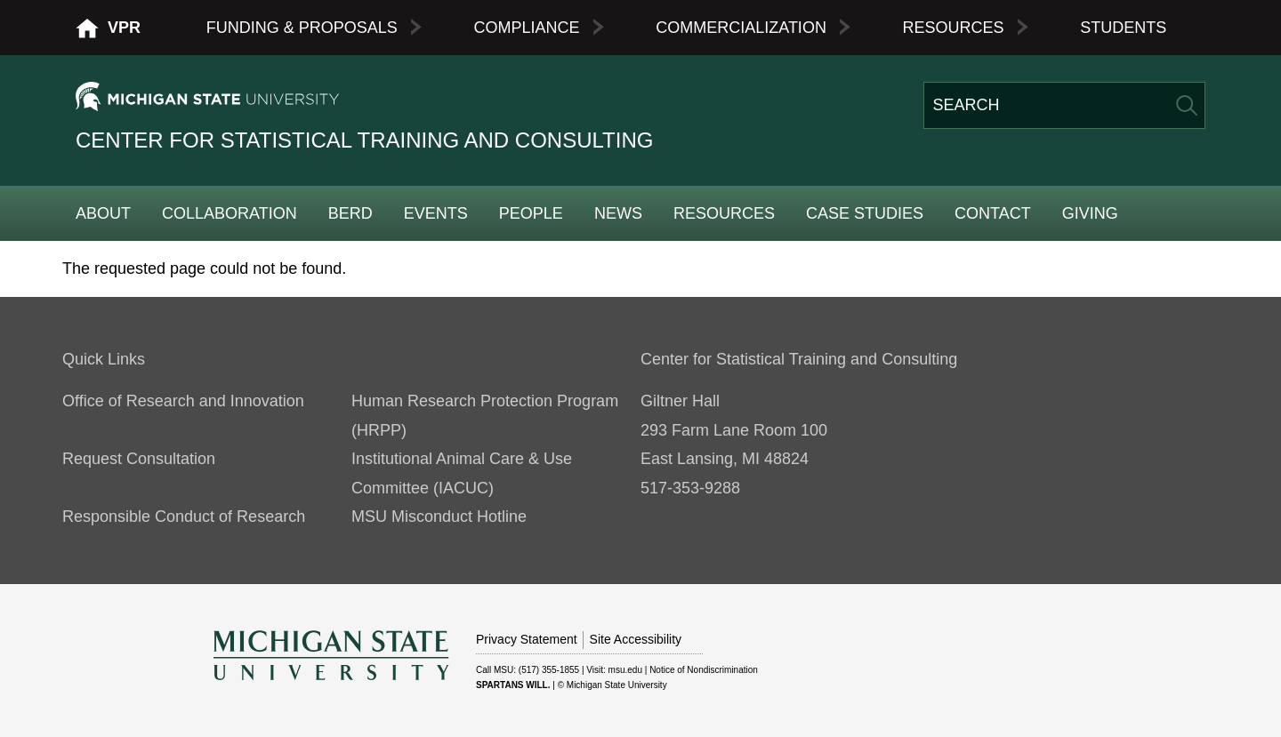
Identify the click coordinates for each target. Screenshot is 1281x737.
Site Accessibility (635, 639)
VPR (124, 27)
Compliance (526, 27)
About (103, 213)
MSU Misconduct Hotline (439, 516)
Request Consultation (138, 459)
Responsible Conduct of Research (183, 516)
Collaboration (229, 213)
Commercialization (741, 27)
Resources (953, 27)
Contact (993, 213)
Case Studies (864, 213)
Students (1123, 27)
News (618, 213)
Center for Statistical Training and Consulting (364, 140)
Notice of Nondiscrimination (703, 670)
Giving (1090, 213)
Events (436, 213)
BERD (350, 213)
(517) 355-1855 (549, 670)
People (531, 213)
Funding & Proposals (302, 27)
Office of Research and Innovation (183, 401)
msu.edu (625, 670)
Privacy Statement (526, 639)
